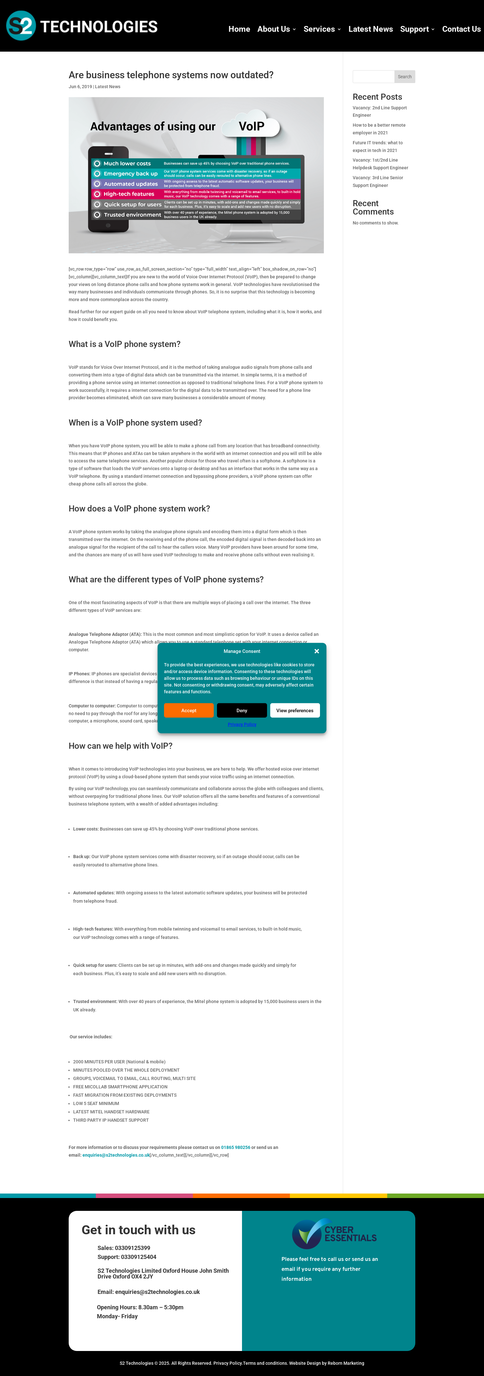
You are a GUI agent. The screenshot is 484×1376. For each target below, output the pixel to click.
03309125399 (132, 1248)
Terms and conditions (265, 1363)
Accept (188, 710)
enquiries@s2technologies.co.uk (116, 1155)
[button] (317, 651)
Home (239, 29)
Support (414, 29)
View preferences (295, 710)
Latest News (371, 29)
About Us (273, 29)
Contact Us (461, 29)
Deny (242, 710)
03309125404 (138, 1257)
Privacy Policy (242, 724)
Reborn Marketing (346, 1363)
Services (319, 29)
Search (405, 76)
